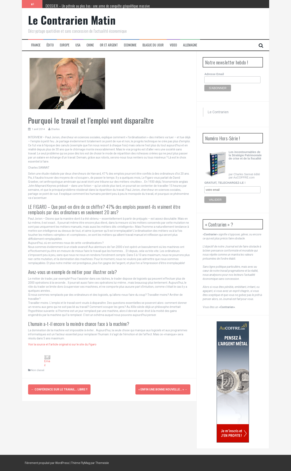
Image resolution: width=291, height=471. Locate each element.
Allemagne (190, 45)
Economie (130, 45)
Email (47, 361)
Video (173, 45)
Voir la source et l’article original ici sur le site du (62, 344)
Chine (90, 45)
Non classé (37, 370)
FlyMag (85, 463)
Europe (64, 45)
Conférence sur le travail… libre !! (59, 389)
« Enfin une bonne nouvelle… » (162, 389)
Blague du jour (153, 45)
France (35, 45)
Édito (50, 45)
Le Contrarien (218, 112)
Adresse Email (214, 74)
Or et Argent (109, 45)
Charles (55, 129)
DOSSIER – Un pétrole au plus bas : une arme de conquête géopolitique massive (97, 5)
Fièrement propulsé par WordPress (47, 463)
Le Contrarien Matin (72, 20)
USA (77, 45)
